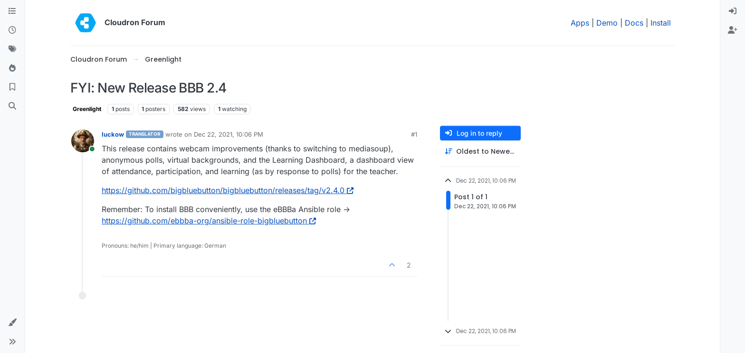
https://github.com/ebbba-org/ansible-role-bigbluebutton (209, 220)
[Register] (732, 30)
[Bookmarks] (12, 87)
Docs (634, 23)
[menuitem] (732, 11)
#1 (414, 134)
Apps (580, 23)
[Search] (12, 106)
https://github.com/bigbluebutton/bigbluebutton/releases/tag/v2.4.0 (227, 190)
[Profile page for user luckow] (82, 141)
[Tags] (12, 49)
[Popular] (12, 68)
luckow (113, 134)
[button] (12, 322)
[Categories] (12, 11)
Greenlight (87, 108)
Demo (607, 23)
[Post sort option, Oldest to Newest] (480, 151)
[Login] (732, 11)
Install (660, 23)
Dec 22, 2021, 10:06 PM (228, 134)
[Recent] (12, 30)
